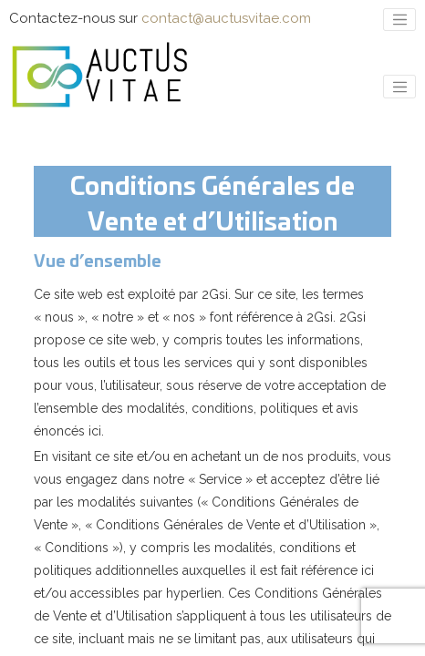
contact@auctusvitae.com (226, 18)
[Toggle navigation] (399, 20)
